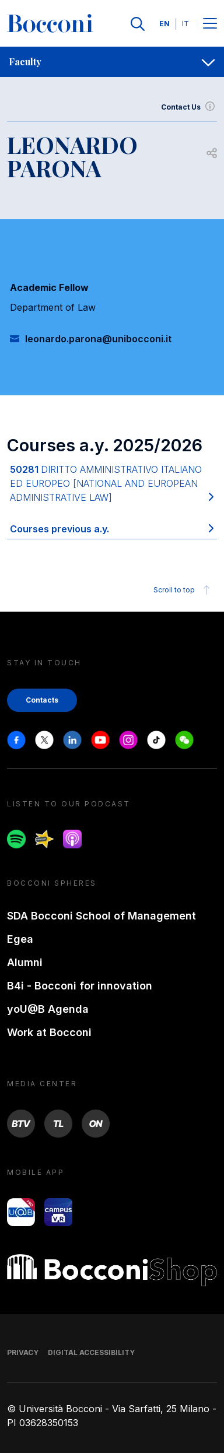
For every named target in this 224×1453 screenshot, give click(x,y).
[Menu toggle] (210, 24)
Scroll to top (183, 590)
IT (185, 23)
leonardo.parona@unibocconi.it (98, 339)
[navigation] (112, 62)
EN (164, 23)
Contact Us (189, 107)
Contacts (42, 700)
